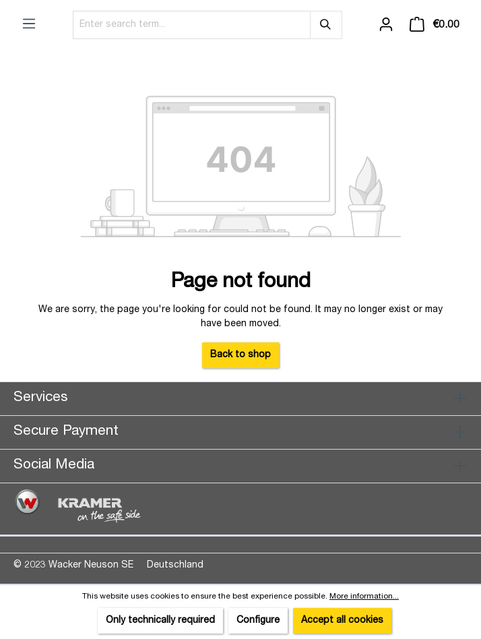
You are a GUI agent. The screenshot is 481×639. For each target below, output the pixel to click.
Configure (258, 621)
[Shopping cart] (435, 24)
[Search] (326, 25)
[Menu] (28, 24)
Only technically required (160, 621)
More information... (364, 596)
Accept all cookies (342, 621)
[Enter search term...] (192, 25)
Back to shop (240, 355)
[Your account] (386, 24)
